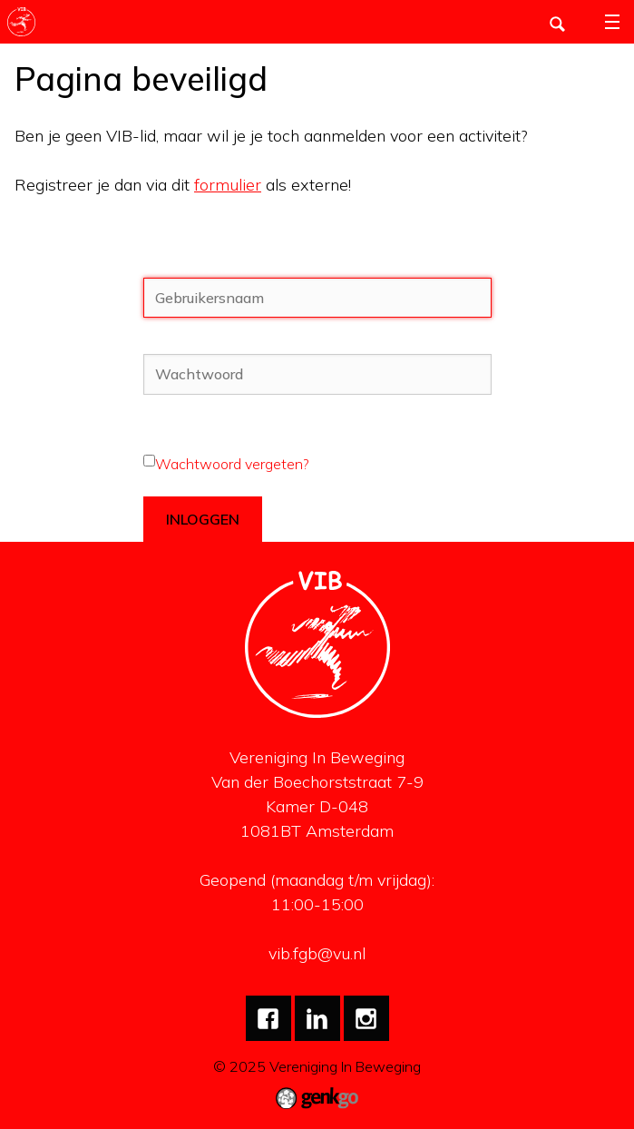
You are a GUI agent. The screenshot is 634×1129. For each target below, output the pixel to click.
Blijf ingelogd (186, 485)
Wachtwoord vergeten (217, 420)
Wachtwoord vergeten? (232, 464)
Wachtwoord (187, 343)
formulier (227, 184)
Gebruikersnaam (197, 267)
